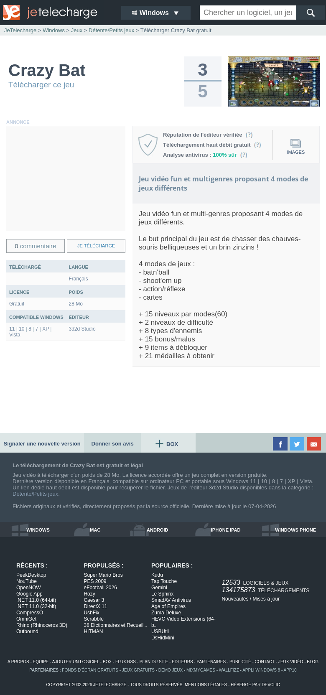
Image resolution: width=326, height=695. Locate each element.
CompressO (29, 613)
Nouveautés (235, 599)
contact (265, 661)
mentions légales (206, 684)
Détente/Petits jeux (35, 494)
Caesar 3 (94, 600)
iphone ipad (226, 529)
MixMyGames (200, 670)
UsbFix (91, 613)
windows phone (295, 529)
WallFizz (229, 670)
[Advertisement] (65, 178)
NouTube (26, 581)
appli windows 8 (261, 670)
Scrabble (93, 619)
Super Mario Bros (103, 575)
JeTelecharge (20, 30)
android (157, 529)
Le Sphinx (162, 594)
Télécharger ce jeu (41, 84)
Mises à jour (266, 599)
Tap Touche (164, 581)
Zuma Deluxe (166, 613)
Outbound (27, 631)
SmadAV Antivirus (171, 600)
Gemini (159, 588)
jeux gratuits (138, 670)
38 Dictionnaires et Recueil (115, 625)
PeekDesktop (31, 575)
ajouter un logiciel (75, 661)
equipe (41, 661)
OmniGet (26, 619)
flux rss (125, 661)
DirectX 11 (95, 606)
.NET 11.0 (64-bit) (36, 600)
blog (312, 661)
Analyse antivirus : (205, 155)
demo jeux (170, 670)
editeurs (182, 661)
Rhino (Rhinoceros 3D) (41, 625)
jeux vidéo (290, 661)
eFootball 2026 (100, 588)
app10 (290, 670)
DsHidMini (162, 638)
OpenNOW (28, 588)
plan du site (154, 661)
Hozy (89, 594)
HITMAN (93, 631)
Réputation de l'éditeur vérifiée (208, 135)
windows (38, 529)
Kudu (157, 575)
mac (95, 529)
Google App (29, 594)
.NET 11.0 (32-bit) (36, 606)
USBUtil (160, 631)
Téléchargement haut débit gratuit (212, 145)
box (107, 661)
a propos (18, 661)
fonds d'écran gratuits (90, 670)
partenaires (211, 661)
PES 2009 (95, 581)
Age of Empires (168, 606)
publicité (240, 661)
